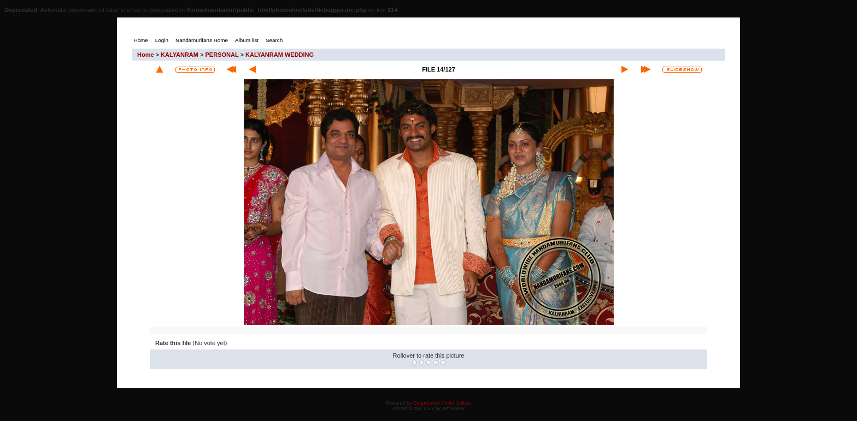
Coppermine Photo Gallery (442, 403)
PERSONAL (222, 54)
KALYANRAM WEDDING (279, 54)
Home (145, 54)
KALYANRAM (179, 54)
